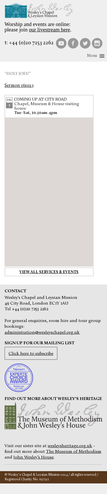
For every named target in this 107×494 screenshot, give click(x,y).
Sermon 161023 (19, 85)
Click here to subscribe (31, 353)
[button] (92, 56)
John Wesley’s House (33, 457)
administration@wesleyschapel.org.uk (42, 332)
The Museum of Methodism (73, 451)
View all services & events (48, 272)
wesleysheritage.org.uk (70, 446)
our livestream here (49, 30)
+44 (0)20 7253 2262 (31, 43)
